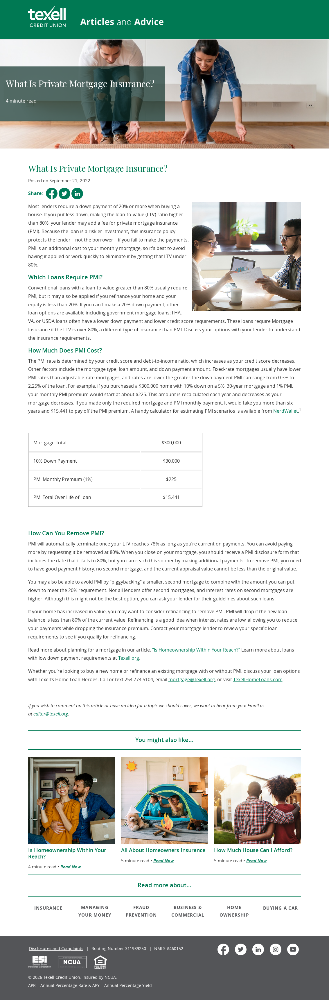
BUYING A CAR (280, 908)
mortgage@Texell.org (191, 679)
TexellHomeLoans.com (258, 679)
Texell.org (128, 658)
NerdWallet (285, 411)
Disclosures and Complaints (56, 948)
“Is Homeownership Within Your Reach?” (196, 650)
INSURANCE (48, 908)
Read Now (70, 867)
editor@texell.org (50, 714)
